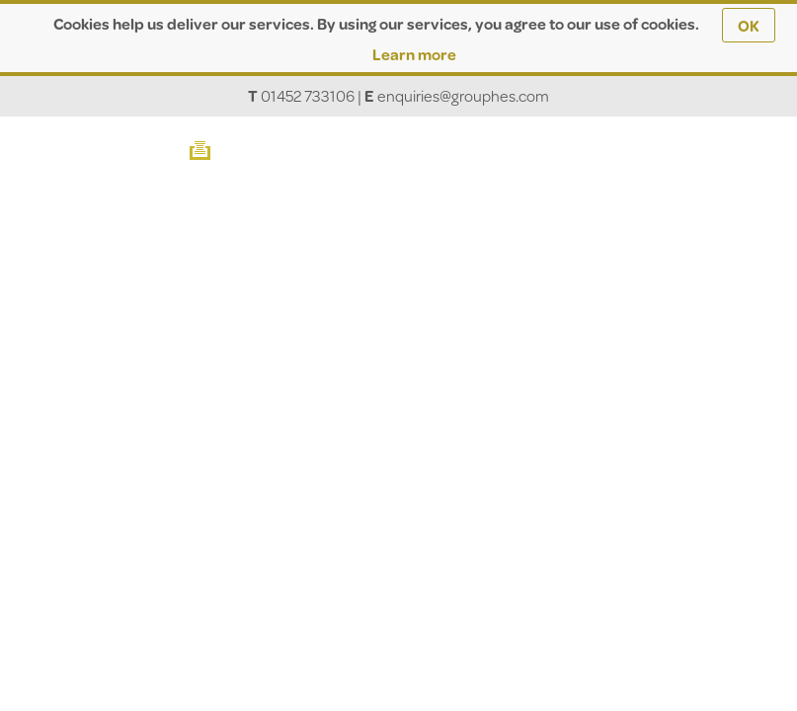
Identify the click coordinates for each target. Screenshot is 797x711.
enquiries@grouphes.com (463, 95)
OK (748, 25)
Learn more (414, 53)
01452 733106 (308, 95)
